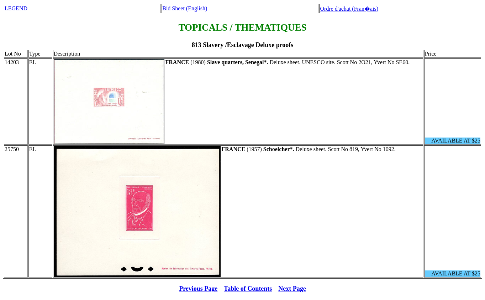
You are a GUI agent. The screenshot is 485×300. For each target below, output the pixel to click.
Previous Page (198, 288)
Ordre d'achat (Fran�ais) (349, 9)
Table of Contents (248, 288)
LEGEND (16, 8)
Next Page (292, 288)
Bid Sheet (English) (184, 8)
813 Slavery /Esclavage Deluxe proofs (243, 44)
